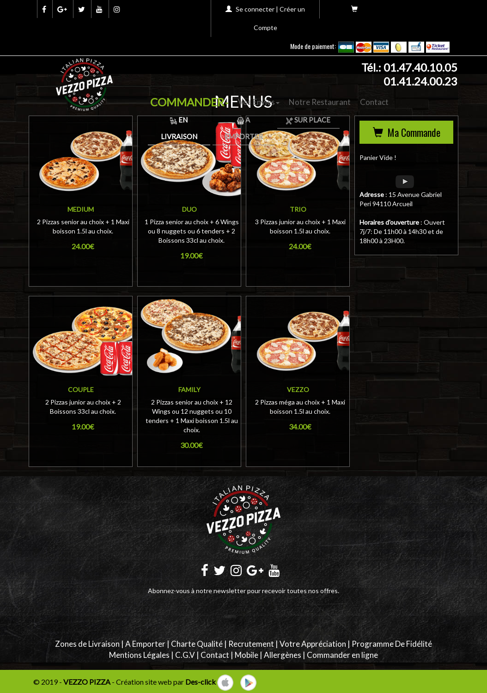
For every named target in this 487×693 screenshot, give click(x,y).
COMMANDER (189, 102)
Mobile (246, 655)
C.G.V (185, 655)
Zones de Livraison (87, 644)
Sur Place (308, 120)
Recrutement (251, 644)
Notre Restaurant (320, 102)
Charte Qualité (197, 644)
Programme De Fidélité (392, 644)
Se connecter (255, 9)
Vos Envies (259, 102)
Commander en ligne (342, 655)
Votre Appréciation (313, 644)
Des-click (200, 681)
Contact (374, 102)
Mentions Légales (139, 655)
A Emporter (145, 644)
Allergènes (282, 655)
